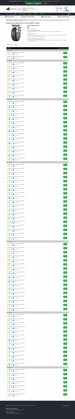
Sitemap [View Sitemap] (26, 405)
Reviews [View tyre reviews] (15, 44)
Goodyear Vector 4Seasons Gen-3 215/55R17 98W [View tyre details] (15, 184)
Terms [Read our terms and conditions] (23, 405)
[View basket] (68, 14)
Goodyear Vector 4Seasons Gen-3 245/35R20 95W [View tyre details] (15, 373)
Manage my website (65, 405)
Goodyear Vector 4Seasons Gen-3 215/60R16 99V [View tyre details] (15, 150)
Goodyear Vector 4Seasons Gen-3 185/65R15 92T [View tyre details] (15, 74)
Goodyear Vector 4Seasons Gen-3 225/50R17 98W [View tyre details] (15, 204)
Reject (37, 3)
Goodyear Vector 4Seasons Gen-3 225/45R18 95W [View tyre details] (15, 259)
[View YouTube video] (28, 27)
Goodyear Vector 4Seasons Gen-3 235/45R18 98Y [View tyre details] (15, 284)
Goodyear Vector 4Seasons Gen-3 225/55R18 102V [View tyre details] (15, 280)
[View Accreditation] (66, 9)
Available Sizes (10, 44)
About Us (30, 14)
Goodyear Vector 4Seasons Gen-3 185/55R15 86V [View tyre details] (15, 66)
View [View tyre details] (65, 53)
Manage (45, 3)
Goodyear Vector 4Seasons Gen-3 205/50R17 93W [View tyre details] (15, 168)
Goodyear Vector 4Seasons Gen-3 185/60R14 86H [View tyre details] (15, 56)
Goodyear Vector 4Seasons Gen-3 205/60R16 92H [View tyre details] (15, 133)
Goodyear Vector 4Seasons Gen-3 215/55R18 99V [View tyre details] (15, 251)
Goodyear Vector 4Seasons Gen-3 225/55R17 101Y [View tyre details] (15, 213)
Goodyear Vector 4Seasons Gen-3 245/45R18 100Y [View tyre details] (15, 300)
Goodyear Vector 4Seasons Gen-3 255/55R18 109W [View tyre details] (16, 308)
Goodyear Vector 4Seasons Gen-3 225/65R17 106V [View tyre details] (15, 221)
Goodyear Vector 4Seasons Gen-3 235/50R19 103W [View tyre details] (16, 326)
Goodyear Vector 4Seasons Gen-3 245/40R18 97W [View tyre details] (15, 296)
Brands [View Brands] (11, 20)
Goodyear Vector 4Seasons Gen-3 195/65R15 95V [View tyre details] (15, 87)
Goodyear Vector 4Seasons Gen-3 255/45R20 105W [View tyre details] (16, 385)
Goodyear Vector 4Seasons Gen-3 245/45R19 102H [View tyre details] (16, 338)
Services (15, 14)
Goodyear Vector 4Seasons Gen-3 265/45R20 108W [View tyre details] (16, 393)
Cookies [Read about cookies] (30, 405)
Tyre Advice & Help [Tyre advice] (22, 14)
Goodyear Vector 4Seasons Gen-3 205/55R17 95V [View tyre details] (15, 172)
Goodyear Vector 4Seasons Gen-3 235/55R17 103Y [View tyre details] (15, 229)
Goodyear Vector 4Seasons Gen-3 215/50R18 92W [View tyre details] (15, 247)
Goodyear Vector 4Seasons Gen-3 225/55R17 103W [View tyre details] (16, 217)
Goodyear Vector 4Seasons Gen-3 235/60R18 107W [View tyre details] (16, 292)
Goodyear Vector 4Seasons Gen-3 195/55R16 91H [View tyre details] (15, 105)
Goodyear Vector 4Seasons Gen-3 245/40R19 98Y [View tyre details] (15, 334)
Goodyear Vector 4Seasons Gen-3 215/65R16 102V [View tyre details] (15, 158)
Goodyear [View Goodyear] (15, 20)
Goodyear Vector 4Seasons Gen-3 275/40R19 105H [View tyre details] (16, 363)
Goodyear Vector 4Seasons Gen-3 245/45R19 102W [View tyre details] (16, 343)
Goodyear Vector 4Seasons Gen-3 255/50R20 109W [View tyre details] (16, 389)
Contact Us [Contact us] (36, 14)
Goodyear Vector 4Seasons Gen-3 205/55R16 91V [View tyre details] (15, 121)
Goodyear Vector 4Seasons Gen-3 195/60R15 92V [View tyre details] (15, 82)
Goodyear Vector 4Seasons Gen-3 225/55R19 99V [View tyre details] (15, 318)
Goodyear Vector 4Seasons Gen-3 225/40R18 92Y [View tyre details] (15, 255)
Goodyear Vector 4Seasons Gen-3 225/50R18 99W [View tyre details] (15, 267)
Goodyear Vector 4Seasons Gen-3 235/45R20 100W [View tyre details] (16, 369)
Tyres (10, 14)
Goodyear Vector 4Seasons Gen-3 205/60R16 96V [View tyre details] (15, 137)
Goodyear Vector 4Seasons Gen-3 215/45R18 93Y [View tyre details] (15, 243)
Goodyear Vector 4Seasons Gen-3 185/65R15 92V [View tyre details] (15, 78)
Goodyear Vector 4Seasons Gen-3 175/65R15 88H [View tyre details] (15, 62)
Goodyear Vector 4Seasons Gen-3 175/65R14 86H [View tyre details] (15, 52)
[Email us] (14, 413)
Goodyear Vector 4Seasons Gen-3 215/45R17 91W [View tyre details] (15, 176)
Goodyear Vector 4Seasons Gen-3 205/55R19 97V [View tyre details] (15, 314)
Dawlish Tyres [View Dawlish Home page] (8, 405)
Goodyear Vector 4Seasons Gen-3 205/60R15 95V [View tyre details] (15, 91)
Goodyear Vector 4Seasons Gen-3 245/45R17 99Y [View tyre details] (15, 237)
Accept (29, 3)
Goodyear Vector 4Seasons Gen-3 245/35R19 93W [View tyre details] (15, 330)
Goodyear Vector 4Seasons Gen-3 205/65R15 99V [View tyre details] (15, 95)
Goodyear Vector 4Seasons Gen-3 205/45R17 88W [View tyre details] (15, 164)
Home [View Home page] (8, 20)
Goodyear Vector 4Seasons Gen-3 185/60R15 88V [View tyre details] (15, 70)
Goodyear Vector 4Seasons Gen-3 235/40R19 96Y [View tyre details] (15, 322)
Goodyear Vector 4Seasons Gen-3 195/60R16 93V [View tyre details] (15, 113)
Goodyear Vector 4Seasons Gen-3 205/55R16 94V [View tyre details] (15, 125)
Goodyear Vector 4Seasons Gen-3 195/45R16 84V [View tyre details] (15, 101)
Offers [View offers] (42, 14)
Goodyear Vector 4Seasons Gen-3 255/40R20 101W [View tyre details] (16, 381)
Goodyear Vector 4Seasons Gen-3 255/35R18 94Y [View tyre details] (15, 304)
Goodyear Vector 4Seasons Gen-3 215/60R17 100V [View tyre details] (15, 196)
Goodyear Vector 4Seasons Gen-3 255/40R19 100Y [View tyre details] (15, 359)
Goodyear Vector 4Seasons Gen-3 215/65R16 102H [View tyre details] (16, 154)
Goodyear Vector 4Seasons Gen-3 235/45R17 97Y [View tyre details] (15, 225)
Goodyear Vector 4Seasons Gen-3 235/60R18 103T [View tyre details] (16, 288)
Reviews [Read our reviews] (16, 405)
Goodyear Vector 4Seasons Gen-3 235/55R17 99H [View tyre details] (15, 233)
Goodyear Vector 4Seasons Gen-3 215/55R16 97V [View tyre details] (15, 145)
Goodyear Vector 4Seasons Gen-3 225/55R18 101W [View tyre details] (16, 271)
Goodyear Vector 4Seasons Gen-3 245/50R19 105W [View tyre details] (16, 351)
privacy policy (63, 1)
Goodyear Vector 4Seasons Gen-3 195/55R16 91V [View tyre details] (15, 109)
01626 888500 (24, 10)
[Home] (6, 14)
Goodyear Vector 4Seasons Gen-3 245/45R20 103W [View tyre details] (16, 377)
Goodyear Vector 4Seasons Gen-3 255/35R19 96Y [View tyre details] (15, 355)
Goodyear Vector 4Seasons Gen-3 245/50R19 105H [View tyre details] (16, 347)
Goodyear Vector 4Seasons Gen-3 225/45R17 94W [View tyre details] (15, 200)
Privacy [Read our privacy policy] (20, 405)
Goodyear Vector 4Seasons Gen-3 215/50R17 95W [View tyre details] (15, 180)
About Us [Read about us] (12, 405)
